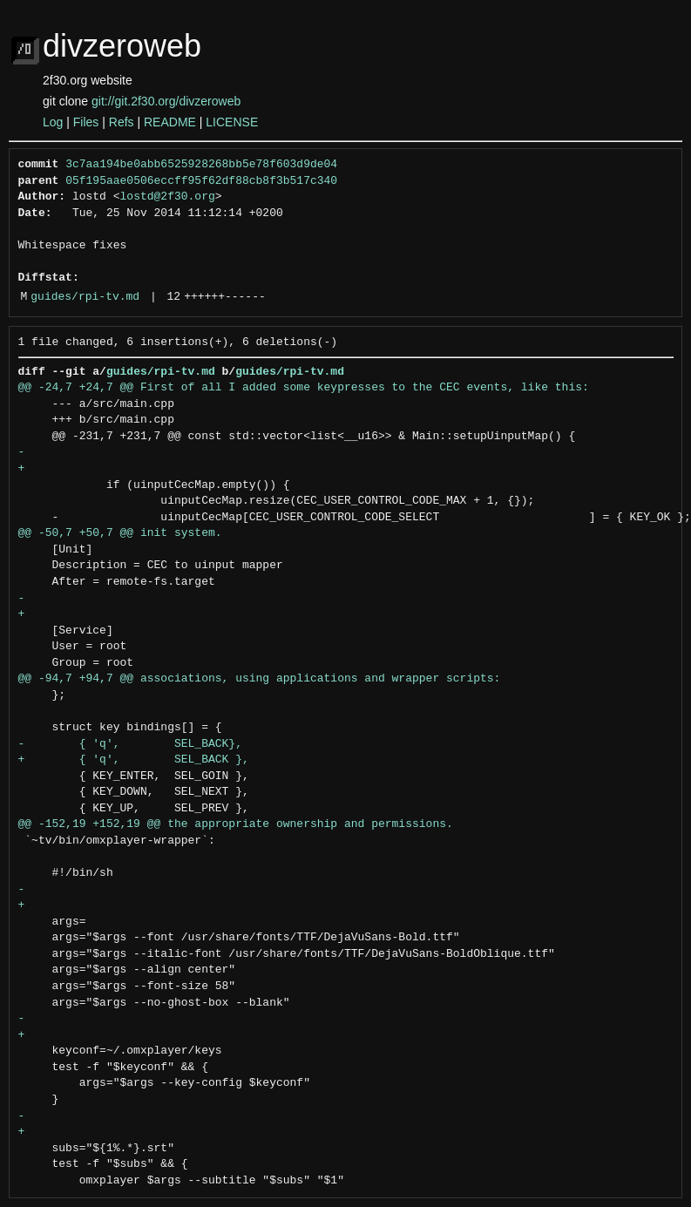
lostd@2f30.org (167, 197)
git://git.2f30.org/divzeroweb (165, 101)
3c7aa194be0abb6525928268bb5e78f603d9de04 (201, 165)
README (170, 122)
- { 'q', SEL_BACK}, (130, 744)
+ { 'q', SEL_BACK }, (133, 760)
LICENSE (232, 122)
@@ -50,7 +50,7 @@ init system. (120, 533)
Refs (121, 122)
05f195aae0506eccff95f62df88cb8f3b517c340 (201, 181)
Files (86, 122)
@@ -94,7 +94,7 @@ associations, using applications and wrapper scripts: (259, 679)
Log (53, 122)
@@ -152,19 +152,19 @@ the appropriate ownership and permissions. (235, 824)
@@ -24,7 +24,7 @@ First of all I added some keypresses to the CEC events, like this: (303, 388)
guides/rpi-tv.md (84, 297)
